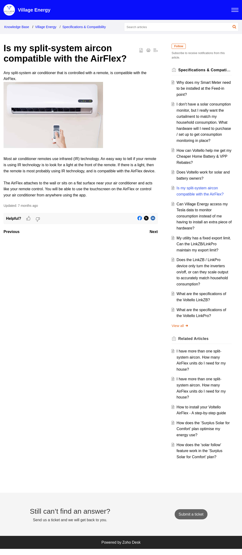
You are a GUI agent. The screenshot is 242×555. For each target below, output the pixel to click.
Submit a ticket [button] (191, 520)
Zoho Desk (131, 548)
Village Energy (45, 27)
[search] (181, 26)
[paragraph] (81, 134)
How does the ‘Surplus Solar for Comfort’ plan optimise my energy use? (202, 435)
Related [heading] (195, 345)
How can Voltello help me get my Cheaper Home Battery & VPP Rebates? (202, 162)
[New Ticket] (191, 520)
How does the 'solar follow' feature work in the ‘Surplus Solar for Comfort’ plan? (201, 457)
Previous (12, 232)
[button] (234, 27)
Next (154, 232)
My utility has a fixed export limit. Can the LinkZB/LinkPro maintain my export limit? (202, 250)
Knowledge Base (16, 27)
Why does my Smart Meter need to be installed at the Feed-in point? (200, 88)
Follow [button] (180, 46)
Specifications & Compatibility (84, 27)
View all (181, 332)
